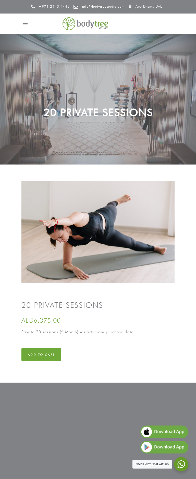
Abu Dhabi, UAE (149, 6)
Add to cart (41, 355)
